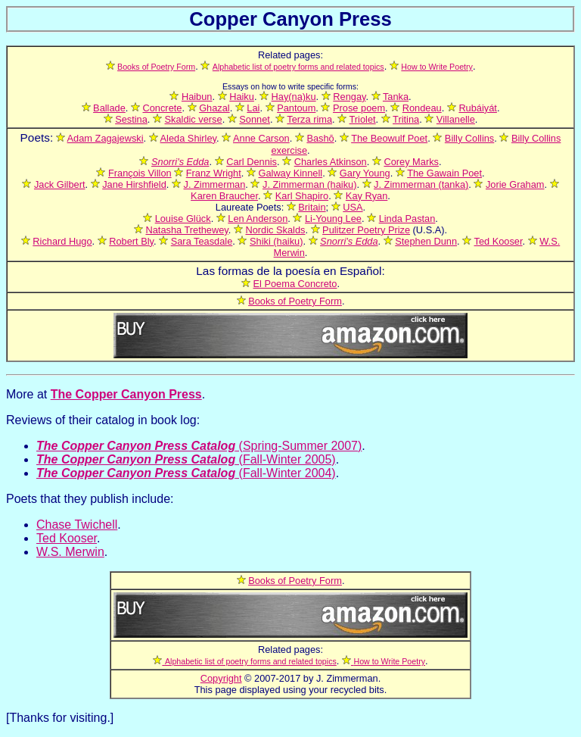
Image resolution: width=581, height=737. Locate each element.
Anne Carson (261, 138)
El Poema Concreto (295, 283)
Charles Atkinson (330, 161)
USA (352, 207)
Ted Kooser (498, 241)
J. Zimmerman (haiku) (309, 184)
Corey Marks (411, 161)
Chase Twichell (76, 524)
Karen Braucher (224, 195)
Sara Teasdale (202, 241)
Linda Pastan (407, 218)
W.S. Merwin (70, 551)
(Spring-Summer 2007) (199, 445)
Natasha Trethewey (186, 230)
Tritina (406, 119)
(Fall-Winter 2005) (186, 459)
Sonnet (254, 119)
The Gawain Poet (444, 173)
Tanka (396, 96)
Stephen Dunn (426, 241)
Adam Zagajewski (105, 138)
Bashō (320, 138)
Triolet (363, 119)
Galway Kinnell (290, 173)
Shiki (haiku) (276, 241)
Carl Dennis (251, 161)
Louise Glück (183, 218)
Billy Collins (469, 138)
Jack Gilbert (59, 184)
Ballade (109, 108)
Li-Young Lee (333, 218)
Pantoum (296, 108)
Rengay (349, 96)
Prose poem (359, 108)
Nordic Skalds (275, 230)
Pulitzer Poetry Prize (366, 230)
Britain (311, 207)
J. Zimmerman (215, 184)
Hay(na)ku (294, 96)
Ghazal (214, 108)
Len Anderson (257, 218)
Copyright (221, 678)
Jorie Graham (515, 184)
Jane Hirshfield (134, 184)
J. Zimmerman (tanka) (421, 184)
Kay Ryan (366, 195)
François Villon (140, 173)
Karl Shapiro (301, 195)
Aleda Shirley (188, 138)
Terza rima (309, 119)
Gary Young (365, 173)
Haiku (241, 96)
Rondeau (422, 108)
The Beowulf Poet (389, 138)
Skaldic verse (193, 119)
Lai (253, 108)
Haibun (197, 96)
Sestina (131, 119)
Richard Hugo (62, 241)
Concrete (162, 108)
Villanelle (456, 119)
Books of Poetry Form (295, 301)
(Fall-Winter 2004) (186, 473)
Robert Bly (131, 241)
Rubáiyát (477, 108)
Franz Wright (213, 173)
